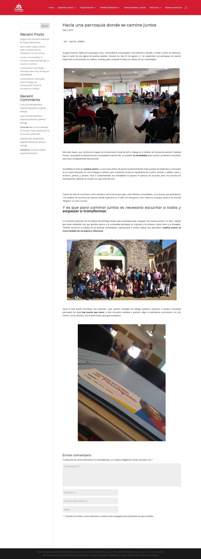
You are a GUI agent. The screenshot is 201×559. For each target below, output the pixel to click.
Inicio (51, 8)
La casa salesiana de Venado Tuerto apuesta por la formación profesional (35, 130)
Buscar (45, 26)
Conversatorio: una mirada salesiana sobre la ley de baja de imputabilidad (34, 71)
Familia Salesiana (109, 8)
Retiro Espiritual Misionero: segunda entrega (33, 108)
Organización (87, 8)
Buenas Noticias (173, 8)
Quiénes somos (66, 8)
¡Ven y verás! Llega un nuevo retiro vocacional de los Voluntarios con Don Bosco (32, 50)
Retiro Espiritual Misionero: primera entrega (32, 119)
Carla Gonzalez (26, 104)
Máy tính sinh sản (28, 138)
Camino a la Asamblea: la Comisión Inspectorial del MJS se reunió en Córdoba (34, 60)
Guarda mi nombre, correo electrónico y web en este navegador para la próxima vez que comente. (110, 516)
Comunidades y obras (135, 8)
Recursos (154, 8)
